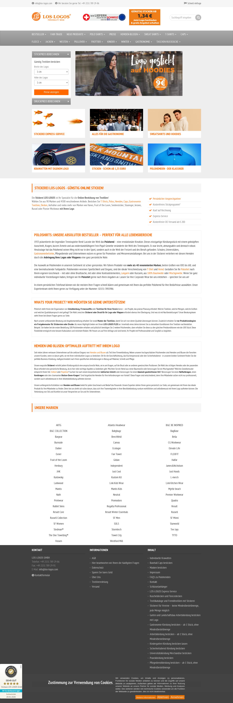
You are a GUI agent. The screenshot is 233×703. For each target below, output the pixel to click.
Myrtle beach (174, 489)
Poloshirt (185, 269)
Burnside (58, 442)
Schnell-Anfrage (194, 3)
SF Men (116, 518)
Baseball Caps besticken (161, 563)
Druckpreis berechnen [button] (47, 101)
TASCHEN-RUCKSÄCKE (168, 41)
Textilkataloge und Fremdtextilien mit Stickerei (172, 601)
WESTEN (65, 41)
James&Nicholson (174, 465)
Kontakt (153, 582)
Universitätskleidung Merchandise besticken (170, 653)
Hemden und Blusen (98, 352)
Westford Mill (116, 541)
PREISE (112, 34)
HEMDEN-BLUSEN (130, 34)
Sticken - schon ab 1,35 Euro (109, 169)
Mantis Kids (116, 489)
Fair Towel (117, 454)
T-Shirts (104, 201)
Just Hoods (174, 471)
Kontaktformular (41, 575)
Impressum (155, 572)
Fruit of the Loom (58, 460)
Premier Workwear (174, 494)
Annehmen (177, 697)
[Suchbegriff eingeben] (184, 18)
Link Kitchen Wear (174, 483)
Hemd (161, 269)
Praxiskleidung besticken (161, 658)
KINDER (112, 41)
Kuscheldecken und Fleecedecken (166, 596)
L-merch (174, 477)
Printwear (58, 500)
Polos (111, 201)
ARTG (58, 425)
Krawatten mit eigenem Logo (51, 169)
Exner (58, 454)
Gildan (116, 460)
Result (174, 506)
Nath (58, 494)
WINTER (126, 41)
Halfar (174, 460)
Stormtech (116, 529)
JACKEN (50, 41)
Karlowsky (58, 477)
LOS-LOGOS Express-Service (163, 591)
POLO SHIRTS (97, 34)
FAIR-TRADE (56, 34)
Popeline (64, 372)
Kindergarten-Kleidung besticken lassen (168, 643)
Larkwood (58, 483)
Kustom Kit (116, 477)
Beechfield (116, 436)
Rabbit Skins (58, 506)
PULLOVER (80, 41)
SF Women (58, 523)
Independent (117, 465)
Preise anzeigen (51, 92)
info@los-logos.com (48, 569)
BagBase (174, 431)
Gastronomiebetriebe (44, 253)
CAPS (184, 34)
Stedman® (59, 529)
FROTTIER (97, 41)
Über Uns (96, 577)
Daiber (58, 448)
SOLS (116, 523)
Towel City (116, 535)
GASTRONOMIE (144, 41)
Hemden (119, 201)
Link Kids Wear (117, 483)
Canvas (116, 442)
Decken (44, 205)
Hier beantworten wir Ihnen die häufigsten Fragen (115, 563)
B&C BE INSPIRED (174, 425)
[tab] (51, 54)
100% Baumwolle (155, 273)
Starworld (174, 523)
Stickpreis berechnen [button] (46, 54)
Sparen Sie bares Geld (102, 572)
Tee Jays (174, 529)
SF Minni (174, 518)
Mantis (58, 489)
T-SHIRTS (170, 34)
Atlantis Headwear (116, 425)
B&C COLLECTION (58, 431)
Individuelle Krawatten (160, 558)
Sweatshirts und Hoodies (165, 134)
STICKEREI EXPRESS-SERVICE (49, 134)
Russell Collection (58, 518)
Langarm (125, 273)
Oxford (54, 372)
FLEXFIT (174, 454)
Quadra (174, 500)
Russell (174, 512)
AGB (94, 558)
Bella (174, 436)
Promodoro (116, 500)
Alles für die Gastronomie (108, 134)
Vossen (58, 541)
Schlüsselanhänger (158, 586)
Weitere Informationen (145, 697)
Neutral (116, 494)
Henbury (59, 465)
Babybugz (116, 431)
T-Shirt (150, 269)
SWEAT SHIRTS (152, 34)
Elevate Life (174, 448)
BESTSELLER (39, 34)
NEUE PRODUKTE (76, 34)
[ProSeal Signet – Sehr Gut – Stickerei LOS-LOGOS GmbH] (11, 677)
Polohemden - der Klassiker (167, 169)
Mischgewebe (175, 273)
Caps (126, 201)
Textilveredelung (100, 582)
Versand (95, 586)
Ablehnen (163, 697)
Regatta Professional (116, 506)
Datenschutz (98, 567)
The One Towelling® (58, 535)
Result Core (58, 512)
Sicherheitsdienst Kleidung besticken (167, 648)
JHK (58, 471)
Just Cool (116, 471)
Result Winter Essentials (116, 512)
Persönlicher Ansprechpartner (167, 198)
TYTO (174, 535)
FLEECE (36, 41)
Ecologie (116, 448)
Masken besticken (158, 567)
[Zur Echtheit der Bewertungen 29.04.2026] (11, 695)
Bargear (58, 436)
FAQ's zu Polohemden (160, 577)
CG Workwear (174, 442)
